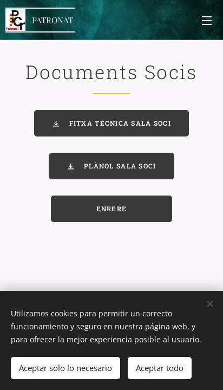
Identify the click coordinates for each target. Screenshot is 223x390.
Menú (207, 20)
